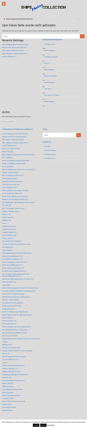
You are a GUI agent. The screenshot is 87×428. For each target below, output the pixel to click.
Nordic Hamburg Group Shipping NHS (15, 312)
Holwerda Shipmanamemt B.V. (12, 256)
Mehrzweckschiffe (50, 76)
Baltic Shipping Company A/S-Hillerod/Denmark (18, 155)
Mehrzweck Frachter (9, 407)
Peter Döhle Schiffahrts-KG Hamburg (15, 196)
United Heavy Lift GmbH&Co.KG (13, 365)
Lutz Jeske (47, 89)
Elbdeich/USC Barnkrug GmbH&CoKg (15, 199)
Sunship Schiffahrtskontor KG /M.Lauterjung (17, 351)
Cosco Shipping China (9, 187)
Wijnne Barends (7, 383)
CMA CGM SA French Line (10, 184)
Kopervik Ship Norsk (9, 282)
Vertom (46, 63)
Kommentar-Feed (50, 154)
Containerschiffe (7, 398)
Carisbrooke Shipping (9, 178)
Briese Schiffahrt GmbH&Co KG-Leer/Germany (18, 169)
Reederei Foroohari (9, 226)
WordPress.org (49, 158)
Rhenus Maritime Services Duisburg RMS (16, 327)
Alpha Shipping (49, 70)
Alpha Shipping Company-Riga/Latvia (14, 53)
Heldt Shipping (7, 250)
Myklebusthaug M (8, 309)
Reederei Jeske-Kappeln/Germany (14, 271)
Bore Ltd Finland (7, 166)
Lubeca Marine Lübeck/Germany (13, 294)
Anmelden (47, 146)
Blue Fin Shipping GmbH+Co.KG (13, 175)
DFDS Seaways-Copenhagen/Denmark (15, 190)
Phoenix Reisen (7, 318)
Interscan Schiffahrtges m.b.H (12, 265)
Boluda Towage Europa (10, 172)
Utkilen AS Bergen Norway (11, 371)
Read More (51, 425)
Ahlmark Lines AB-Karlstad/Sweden (14, 47)
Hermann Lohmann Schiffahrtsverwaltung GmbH (19, 291)
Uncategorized (49, 44)
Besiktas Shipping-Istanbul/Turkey (14, 163)
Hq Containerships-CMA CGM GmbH (14, 262)
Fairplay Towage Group (10, 211)
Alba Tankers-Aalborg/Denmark (13, 50)
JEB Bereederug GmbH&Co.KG (13, 268)
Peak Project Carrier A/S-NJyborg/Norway (16, 315)
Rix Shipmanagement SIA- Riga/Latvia (15, 330)
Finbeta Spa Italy (8, 217)
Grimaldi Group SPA (51, 57)
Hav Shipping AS (7, 247)
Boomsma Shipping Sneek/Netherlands (15, 161)
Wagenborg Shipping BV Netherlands (15, 374)
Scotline (4, 342)
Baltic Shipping (49, 101)
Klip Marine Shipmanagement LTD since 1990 (18, 279)
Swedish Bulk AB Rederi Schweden (14, 357)
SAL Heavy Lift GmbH (51, 95)
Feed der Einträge (50, 150)
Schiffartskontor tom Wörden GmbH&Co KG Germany (21, 339)
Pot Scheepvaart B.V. (9, 324)
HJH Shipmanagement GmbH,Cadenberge (16, 253)
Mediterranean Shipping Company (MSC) (16, 297)
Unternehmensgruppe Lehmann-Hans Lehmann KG (20, 288)
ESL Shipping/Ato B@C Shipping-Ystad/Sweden (18, 202)
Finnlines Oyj (6, 220)
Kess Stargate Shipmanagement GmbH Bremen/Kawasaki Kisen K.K (16, 275)
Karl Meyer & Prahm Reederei (12, 303)
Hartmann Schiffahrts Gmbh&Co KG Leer (16, 244)
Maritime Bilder (7, 410)
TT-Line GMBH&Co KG (10, 359)
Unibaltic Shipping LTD (9, 369)
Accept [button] (36, 425)
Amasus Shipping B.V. (9, 56)
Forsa (4, 223)
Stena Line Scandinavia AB (11, 348)
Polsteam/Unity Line (9, 321)
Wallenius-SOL (7, 377)
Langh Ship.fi (6, 285)
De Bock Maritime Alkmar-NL (12, 193)
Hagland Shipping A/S (9, 232)
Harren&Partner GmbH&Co (11, 241)
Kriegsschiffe (6, 404)
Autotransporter (7, 392)
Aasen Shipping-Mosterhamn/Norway (19, 19)
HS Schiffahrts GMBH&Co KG (12, 259)
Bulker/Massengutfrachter (11, 395)
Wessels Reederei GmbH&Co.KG (13, 380)
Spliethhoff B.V (7, 345)
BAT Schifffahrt (7, 157)
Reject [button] (43, 425)
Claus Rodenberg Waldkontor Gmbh (14, 333)
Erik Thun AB (6, 205)
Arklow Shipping (7, 152)
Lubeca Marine (49, 82)
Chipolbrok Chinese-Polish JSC (12, 181)
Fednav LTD (6, 214)
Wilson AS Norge (8, 386)
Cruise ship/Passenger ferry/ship (13, 401)
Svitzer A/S (6, 354)
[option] (44, 19)
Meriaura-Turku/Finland (10, 300)
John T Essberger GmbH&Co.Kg (13, 208)
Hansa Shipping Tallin (9, 235)
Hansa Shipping (49, 50)
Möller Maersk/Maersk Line (11, 306)
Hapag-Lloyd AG (7, 238)
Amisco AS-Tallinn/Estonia (11, 149)
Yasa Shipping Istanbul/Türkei (12, 389)
